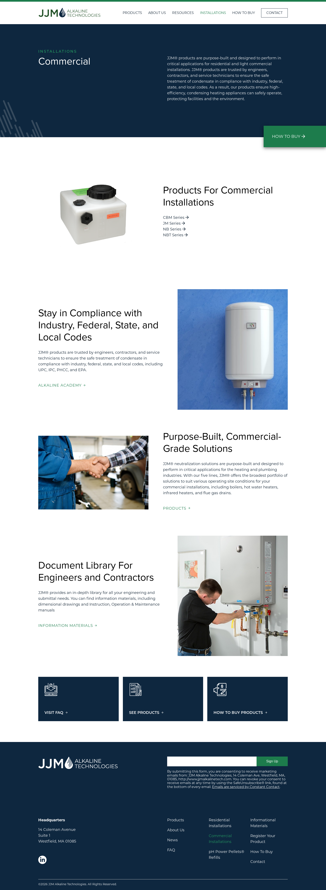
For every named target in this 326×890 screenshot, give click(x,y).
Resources (183, 13)
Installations (213, 13)
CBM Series (176, 217)
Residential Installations (220, 823)
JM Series (174, 223)
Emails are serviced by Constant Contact (246, 787)
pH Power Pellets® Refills (226, 854)
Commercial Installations (220, 839)
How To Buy (243, 13)
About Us (157, 13)
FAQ (171, 850)
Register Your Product (262, 839)
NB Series (174, 229)
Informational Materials (263, 823)
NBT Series (175, 235)
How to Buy (288, 136)
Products (132, 13)
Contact (274, 13)
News (172, 840)
